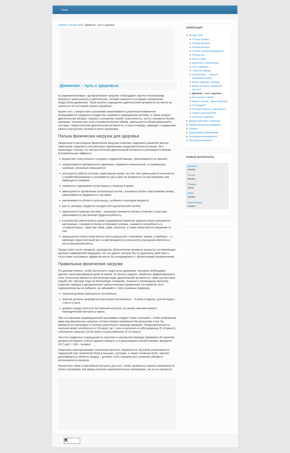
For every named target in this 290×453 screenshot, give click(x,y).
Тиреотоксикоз (195, 202)
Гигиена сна (198, 55)
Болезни (193, 128)
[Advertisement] (117, 54)
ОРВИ (191, 193)
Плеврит (192, 184)
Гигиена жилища (200, 47)
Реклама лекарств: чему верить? (209, 109)
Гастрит (191, 175)
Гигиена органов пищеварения (208, 51)
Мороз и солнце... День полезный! (209, 101)
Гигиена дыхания (201, 43)
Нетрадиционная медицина (203, 136)
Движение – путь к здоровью (207, 93)
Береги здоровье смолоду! (206, 82)
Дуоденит (192, 166)
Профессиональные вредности (205, 125)
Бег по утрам (198, 59)
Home (64, 9)
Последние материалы (200, 140)
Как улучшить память (203, 97)
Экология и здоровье (203, 117)
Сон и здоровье (200, 66)
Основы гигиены (200, 39)
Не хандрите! (199, 105)
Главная (62, 25)
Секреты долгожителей (204, 113)
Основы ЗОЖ (76, 25)
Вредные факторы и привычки (204, 121)
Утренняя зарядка (201, 70)
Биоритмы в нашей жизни (205, 63)
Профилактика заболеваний (203, 132)
